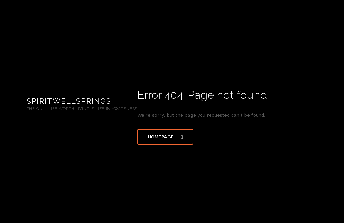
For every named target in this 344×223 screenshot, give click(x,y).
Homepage (165, 137)
